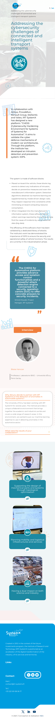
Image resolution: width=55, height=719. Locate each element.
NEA (41, 716)
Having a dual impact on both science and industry (27, 592)
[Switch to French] (50, 8)
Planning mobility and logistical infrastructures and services (27, 540)
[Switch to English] (53, 8)
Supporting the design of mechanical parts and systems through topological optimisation (27, 488)
